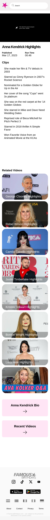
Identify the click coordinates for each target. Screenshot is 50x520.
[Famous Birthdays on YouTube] (38, 482)
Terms (41, 508)
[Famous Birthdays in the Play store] (33, 491)
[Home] (25, 476)
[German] (42, 501)
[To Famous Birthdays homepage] (4, 5)
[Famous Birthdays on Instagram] (12, 482)
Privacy (31, 508)
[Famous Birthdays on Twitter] (29, 482)
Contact (19, 508)
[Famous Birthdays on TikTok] (21, 482)
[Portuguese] (16, 501)
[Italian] (33, 501)
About (8, 508)
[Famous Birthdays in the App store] (16, 491)
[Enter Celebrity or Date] (28, 5)
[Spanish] (8, 501)
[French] (25, 501)
